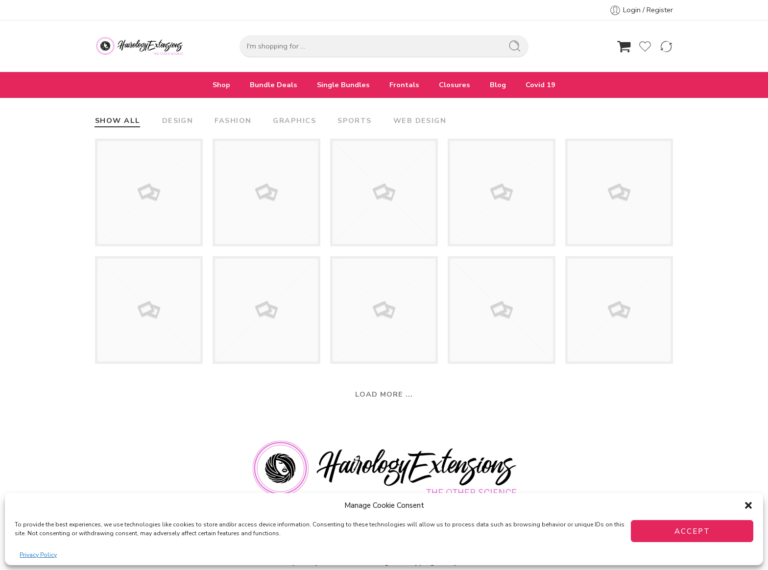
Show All (118, 121)
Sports (354, 121)
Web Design (420, 121)
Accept (692, 531)
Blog (498, 85)
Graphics (294, 121)
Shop (221, 85)
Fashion (233, 121)
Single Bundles (343, 85)
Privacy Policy (38, 555)
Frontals (404, 85)
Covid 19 (540, 85)
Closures (454, 85)
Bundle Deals (273, 85)
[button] (748, 505)
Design (177, 121)
